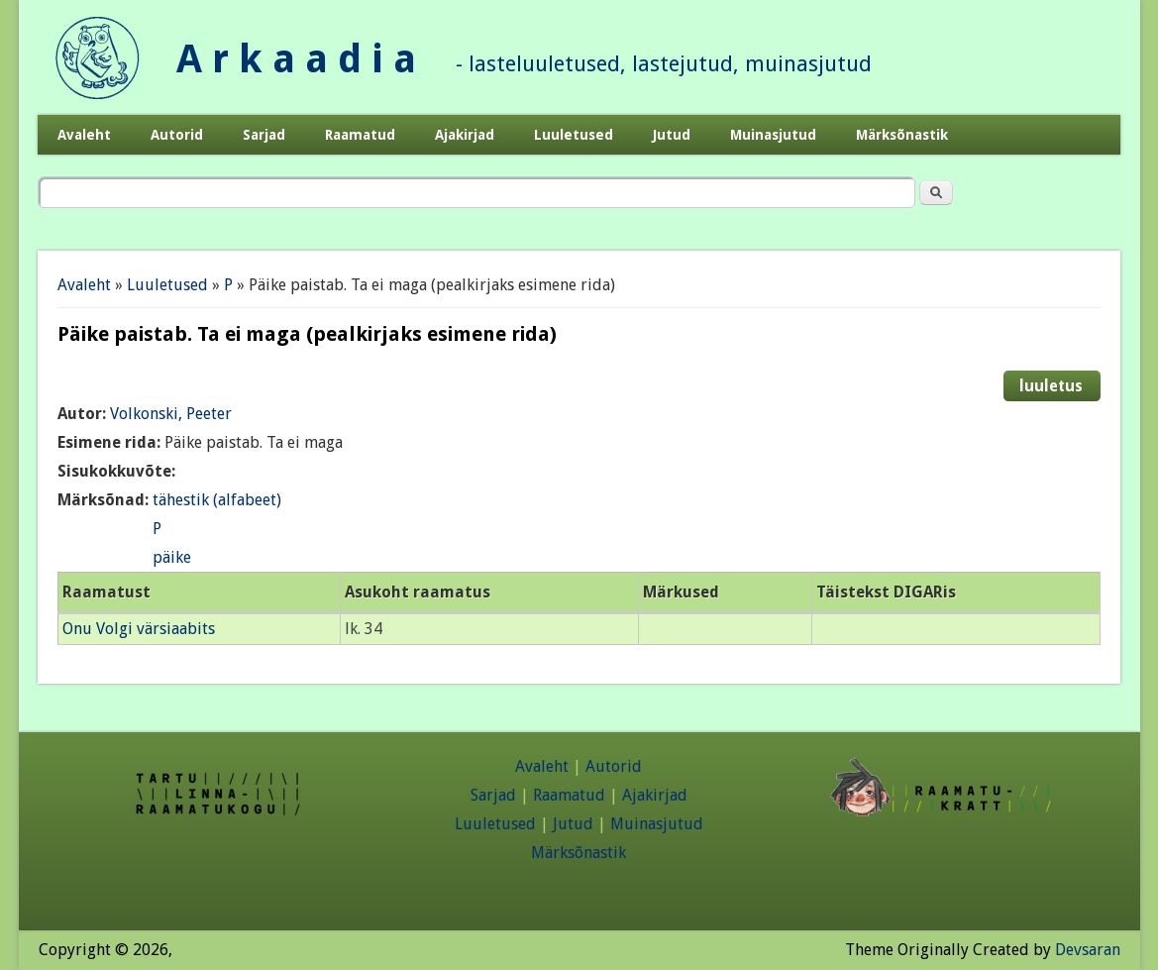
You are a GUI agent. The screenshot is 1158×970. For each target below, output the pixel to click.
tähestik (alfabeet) (217, 499)
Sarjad (264, 135)
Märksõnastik (902, 135)
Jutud (671, 135)
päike (172, 557)
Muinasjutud (773, 135)
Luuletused (573, 135)
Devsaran (1087, 949)
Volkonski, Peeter (171, 413)
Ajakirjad (464, 135)
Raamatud (360, 135)
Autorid (177, 135)
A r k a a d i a (296, 59)
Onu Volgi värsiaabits (138, 628)
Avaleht (84, 135)
